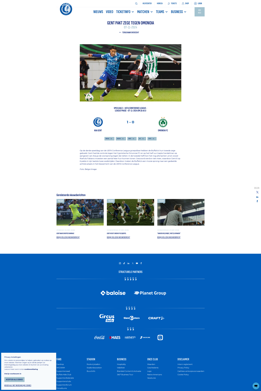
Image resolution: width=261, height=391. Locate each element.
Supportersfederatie (65, 381)
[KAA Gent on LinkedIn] (128, 265)
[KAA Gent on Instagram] (120, 265)
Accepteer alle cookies (17, 377)
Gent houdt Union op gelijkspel (122, 234)
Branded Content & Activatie (130, 374)
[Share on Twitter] (257, 192)
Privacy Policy (184, 371)
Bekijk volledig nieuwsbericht (69, 238)
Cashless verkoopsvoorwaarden (188, 375)
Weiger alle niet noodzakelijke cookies (21, 383)
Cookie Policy (184, 380)
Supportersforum (64, 388)
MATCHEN (145, 11)
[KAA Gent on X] (133, 265)
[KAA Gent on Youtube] (137, 265)
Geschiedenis (153, 371)
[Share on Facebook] (257, 201)
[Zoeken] (136, 3)
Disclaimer (186, 362)
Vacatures (152, 381)
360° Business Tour (126, 378)
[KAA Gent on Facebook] (141, 265)
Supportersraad (63, 374)
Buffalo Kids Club (64, 378)
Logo (149, 374)
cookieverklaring (33, 367)
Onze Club (155, 362)
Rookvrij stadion (94, 368)
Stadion (93, 362)
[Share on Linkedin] (257, 196)
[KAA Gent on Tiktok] (124, 265)
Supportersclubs (64, 385)
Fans (60, 362)
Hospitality (122, 368)
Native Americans (155, 378)
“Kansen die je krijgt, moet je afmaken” (176, 234)
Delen (256, 188)
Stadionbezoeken (95, 371)
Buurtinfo (91, 374)
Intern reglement (186, 368)
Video (109, 11)
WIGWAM (61, 371)
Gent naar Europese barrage (70, 234)
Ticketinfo (125, 11)
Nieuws (98, 11)
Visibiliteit (121, 371)
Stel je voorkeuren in (14, 371)
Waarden (151, 368)
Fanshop (60, 368)
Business (179, 11)
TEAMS (162, 11)
